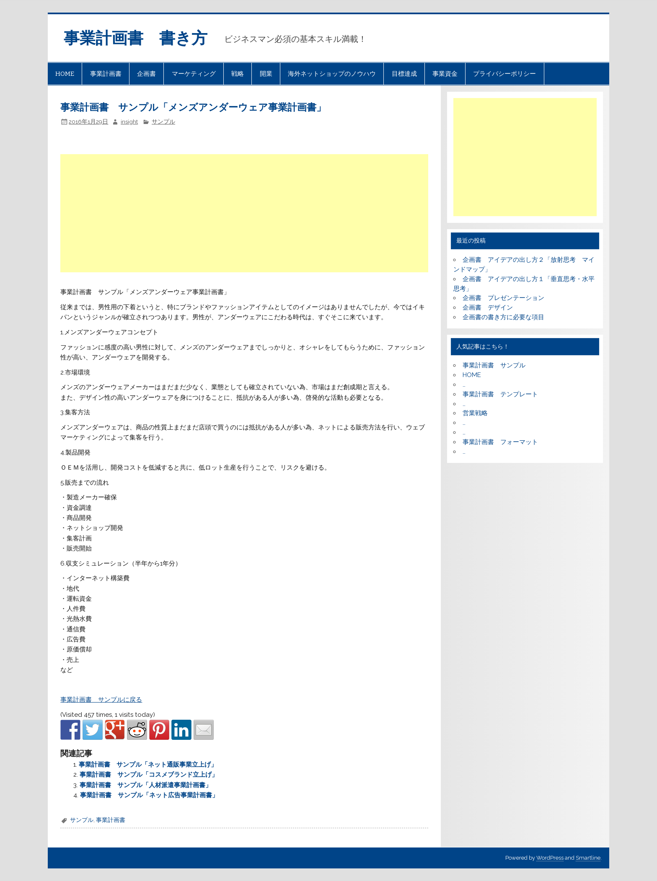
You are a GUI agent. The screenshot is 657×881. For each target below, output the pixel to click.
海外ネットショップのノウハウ (332, 74)
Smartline (588, 858)
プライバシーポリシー (504, 74)
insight (129, 121)
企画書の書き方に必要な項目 (503, 317)
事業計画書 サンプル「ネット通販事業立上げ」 (148, 764)
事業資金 (445, 74)
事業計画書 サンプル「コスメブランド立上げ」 (149, 774)
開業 (266, 74)
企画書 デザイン (488, 307)
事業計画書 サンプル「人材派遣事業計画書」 (146, 785)
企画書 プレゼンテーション (503, 298)
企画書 (146, 74)
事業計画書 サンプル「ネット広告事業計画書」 (149, 795)
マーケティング (194, 74)
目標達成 (404, 74)
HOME (64, 74)
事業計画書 (106, 74)
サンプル (163, 121)
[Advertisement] (245, 213)
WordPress (550, 858)
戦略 (237, 74)
